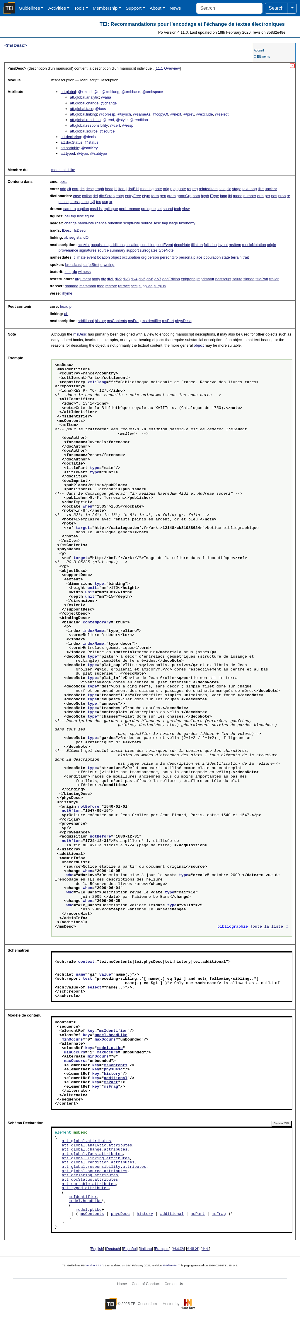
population (212, 257)
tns (98, 202)
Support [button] (134, 8)
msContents (117, 321)
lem (67, 271)
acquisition (99, 245)
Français (162, 1248)
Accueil (259, 50)
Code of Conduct (146, 1284)
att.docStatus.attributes (90, 1179)
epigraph (188, 279)
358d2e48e (169, 1265)
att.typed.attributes (85, 1188)
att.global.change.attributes (94, 1149)
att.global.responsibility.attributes (104, 1167)
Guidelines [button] (29, 8)
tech (177, 209)
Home (122, 1284)
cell (67, 216)
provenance (68, 250)
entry (120, 196)
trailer (274, 279)
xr (110, 202)
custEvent (164, 245)
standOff (83, 237)
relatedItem (208, 189)
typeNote (165, 250)
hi (115, 189)
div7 (157, 279)
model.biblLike (63, 170)
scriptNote (131, 223)
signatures (87, 250)
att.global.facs (81, 108)
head (109, 189)
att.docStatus (72, 142)
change (70, 223)
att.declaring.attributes (90, 1175)
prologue (148, 209)
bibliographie (232, 926)
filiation (197, 245)
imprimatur (205, 279)
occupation (131, 257)
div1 (110, 279)
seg (72, 237)
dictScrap (107, 196)
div (103, 279)
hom (196, 196)
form (155, 196)
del (82, 189)
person (153, 257)
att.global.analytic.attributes (97, 1145)
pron (282, 196)
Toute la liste (266, 926)
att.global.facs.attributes (92, 1154)
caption (83, 209)
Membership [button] (105, 8)
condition (147, 245)
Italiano (146, 1248)
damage (71, 286)
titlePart (261, 279)
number (249, 196)
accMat (84, 245)
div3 (126, 279)
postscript (223, 279)
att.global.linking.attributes (96, 1158)
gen (163, 196)
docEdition (171, 279)
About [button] (155, 8)
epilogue (111, 209)
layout (223, 245)
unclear (271, 189)
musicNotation (254, 245)
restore (111, 286)
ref (189, 189)
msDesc (80, 334)
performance (129, 209)
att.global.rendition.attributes (98, 1162)
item (121, 189)
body (96, 279)
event (91, 257)
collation (132, 245)
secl (134, 286)
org (144, 257)
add (63, 189)
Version (90, 1265)
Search (276, 8)
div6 (149, 279)
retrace (124, 286)
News (175, 8)
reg (195, 189)
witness (84, 271)
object (116, 257)
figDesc (77, 216)
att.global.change (84, 103)
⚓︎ (287, 926)
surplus (160, 286)
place (197, 257)
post (63, 181)
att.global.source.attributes (94, 1171)
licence (101, 223)
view (186, 209)
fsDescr (80, 230)
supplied (146, 286)
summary (117, 250)
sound (168, 209)
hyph (205, 196)
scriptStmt (91, 264)
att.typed (68, 153)
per (267, 196)
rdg (74, 271)
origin (271, 245)
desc (89, 189)
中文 (205, 1248)
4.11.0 (99, 1265)
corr (75, 189)
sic (228, 189)
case (77, 196)
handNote (86, 223)
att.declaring (71, 137)
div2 (118, 279)
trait (246, 257)
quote (181, 189)
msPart (168, 321)
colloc (87, 196)
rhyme (67, 293)
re (288, 196)
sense (64, 202)
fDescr (67, 230)
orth (260, 196)
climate (80, 257)
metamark (87, 286)
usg (105, 202)
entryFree (133, 196)
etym (146, 196)
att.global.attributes (86, 1141)
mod (100, 286)
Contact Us (173, 1284)
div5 (142, 279)
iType (214, 196)
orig (166, 189)
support (132, 250)
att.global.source (84, 131)
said (222, 189)
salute (237, 279)
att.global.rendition (85, 120)
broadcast (73, 264)
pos (274, 196)
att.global (68, 92)
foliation (210, 245)
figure (89, 216)
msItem (235, 245)
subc (84, 202)
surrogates (148, 250)
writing (108, 264)
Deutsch (113, 1248)
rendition (115, 223)
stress (75, 202)
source (103, 250)
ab (66, 237)
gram (171, 196)
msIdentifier (151, 321)
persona (185, 257)
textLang (249, 189)
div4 (134, 279)
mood (237, 196)
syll (92, 202)
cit (69, 189)
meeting (147, 189)
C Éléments (262, 56)
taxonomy (187, 223)
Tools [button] (79, 8)
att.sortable (70, 148)
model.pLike (110, 1048)
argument (83, 279)
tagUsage (170, 223)
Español (130, 1248)
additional (86, 321)
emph (99, 189)
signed (249, 279)
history (100, 321)
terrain (236, 257)
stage (236, 189)
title (261, 189)
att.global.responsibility (89, 125)
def (95, 196)
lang (223, 196)
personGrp (169, 257)
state (226, 257)
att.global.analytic (84, 97)
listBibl (133, 189)
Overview (168, 68)
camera (69, 209)
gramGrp (184, 196)
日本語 (178, 1248)
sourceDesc (151, 223)
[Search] (229, 8)
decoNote (182, 245)
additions (117, 245)
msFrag (134, 321)
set (159, 209)
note (158, 189)
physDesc (183, 321)
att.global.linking (83, 114)
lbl (230, 196)
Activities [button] (57, 8)
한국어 (192, 1248)
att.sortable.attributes (89, 1184)
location (103, 257)
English (97, 1248)
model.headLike (111, 1035)
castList (96, 209)
